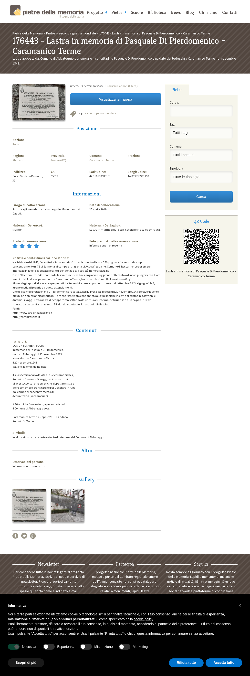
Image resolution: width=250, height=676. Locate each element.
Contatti (229, 12)
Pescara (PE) (58, 160)
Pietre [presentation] (176, 89)
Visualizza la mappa (115, 99)
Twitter (24, 536)
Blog (190, 12)
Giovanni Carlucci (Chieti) (121, 86)
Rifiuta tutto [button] (186, 663)
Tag (172, 124)
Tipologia (176, 168)
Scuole (137, 12)
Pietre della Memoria (46, 11)
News (176, 12)
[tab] (177, 89)
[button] (240, 605)
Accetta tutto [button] (223, 663)
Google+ (33, 536)
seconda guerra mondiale (100, 113)
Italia (15, 144)
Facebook (15, 536)
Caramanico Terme (101, 160)
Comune (176, 146)
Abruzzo (17, 160)
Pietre (116, 12)
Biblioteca (157, 12)
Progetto (95, 12)
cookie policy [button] (143, 619)
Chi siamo (208, 12)
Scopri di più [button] (26, 663)
